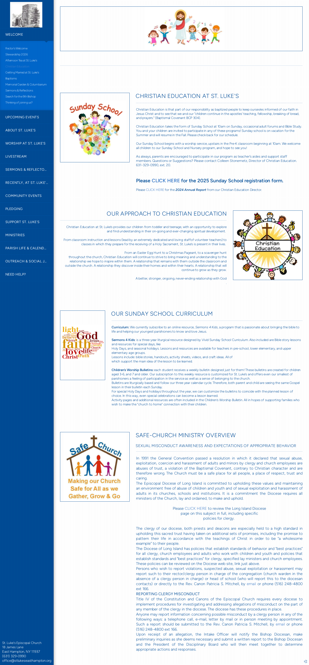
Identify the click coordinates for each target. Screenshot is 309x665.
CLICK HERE (155, 190)
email (251, 583)
